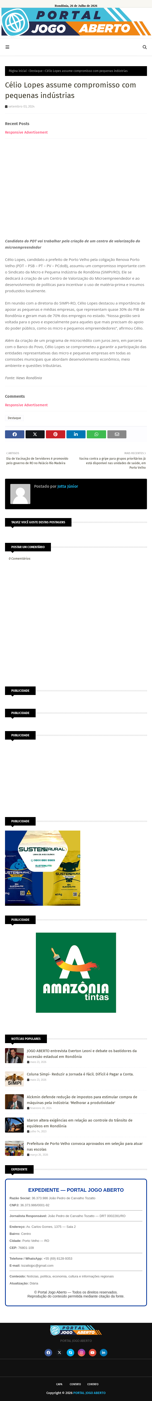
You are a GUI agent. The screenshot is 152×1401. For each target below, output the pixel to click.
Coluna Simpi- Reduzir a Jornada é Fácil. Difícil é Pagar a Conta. (80, 1074)
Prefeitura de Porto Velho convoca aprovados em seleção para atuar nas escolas (85, 1146)
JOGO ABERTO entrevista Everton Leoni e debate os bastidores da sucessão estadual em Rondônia (82, 1054)
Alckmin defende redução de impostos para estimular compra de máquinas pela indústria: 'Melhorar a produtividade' (82, 1100)
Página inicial (18, 71)
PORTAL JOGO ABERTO (89, 1393)
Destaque (36, 71)
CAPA (59, 1384)
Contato (75, 1384)
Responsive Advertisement (26, 132)
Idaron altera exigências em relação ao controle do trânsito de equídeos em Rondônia (79, 1123)
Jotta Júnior (67, 486)
